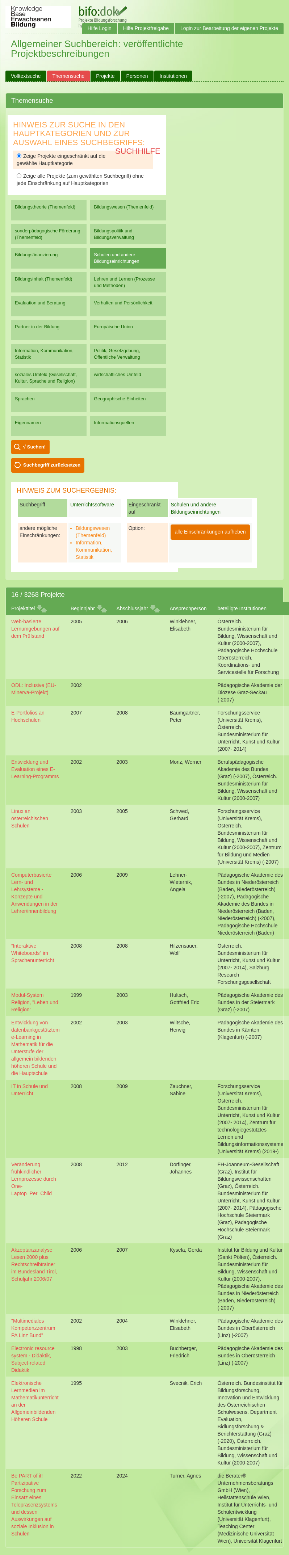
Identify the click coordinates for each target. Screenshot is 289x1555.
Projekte (105, 76)
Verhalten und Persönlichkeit (123, 302)
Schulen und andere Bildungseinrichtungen (116, 258)
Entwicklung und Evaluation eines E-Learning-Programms (35, 769)
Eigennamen (28, 422)
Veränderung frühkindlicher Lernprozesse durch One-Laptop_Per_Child (33, 1179)
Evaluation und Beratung (40, 302)
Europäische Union (113, 326)
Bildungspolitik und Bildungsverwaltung (114, 234)
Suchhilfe (137, 151)
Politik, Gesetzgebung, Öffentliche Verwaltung (117, 354)
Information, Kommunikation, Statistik (44, 354)
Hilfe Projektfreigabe (146, 28)
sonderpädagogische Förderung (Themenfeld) (47, 234)
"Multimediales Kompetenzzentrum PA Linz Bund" (33, 1328)
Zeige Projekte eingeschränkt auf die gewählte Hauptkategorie (61, 159)
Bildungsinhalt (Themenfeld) (43, 279)
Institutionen (173, 76)
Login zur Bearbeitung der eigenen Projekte (229, 28)
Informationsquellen (114, 422)
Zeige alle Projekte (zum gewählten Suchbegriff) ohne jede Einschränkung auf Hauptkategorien (80, 179)
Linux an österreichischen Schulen (29, 818)
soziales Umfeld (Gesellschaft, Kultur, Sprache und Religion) (46, 378)
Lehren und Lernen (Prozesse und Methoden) (124, 282)
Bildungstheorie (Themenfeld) (45, 207)
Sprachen (25, 398)
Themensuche (69, 76)
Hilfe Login (100, 28)
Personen (137, 76)
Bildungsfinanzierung (36, 254)
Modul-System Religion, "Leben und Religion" (34, 1002)
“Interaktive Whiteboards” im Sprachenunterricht (32, 953)
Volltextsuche (26, 76)
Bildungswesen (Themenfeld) (124, 207)
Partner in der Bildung (37, 326)
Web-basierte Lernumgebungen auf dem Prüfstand (35, 629)
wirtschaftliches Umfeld (117, 374)
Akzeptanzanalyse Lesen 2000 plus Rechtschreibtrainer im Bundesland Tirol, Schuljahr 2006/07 (34, 1264)
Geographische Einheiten (120, 398)
